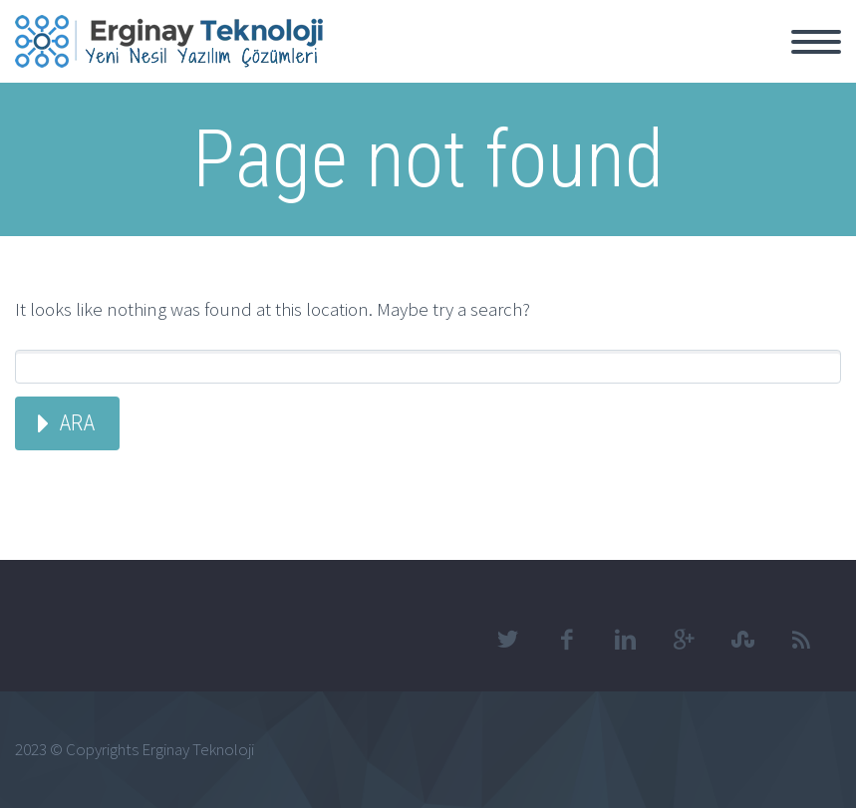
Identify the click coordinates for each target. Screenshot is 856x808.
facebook (566, 640)
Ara (77, 422)
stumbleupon (742, 640)
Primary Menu (816, 42)
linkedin (625, 640)
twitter (507, 640)
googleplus (684, 640)
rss (801, 640)
